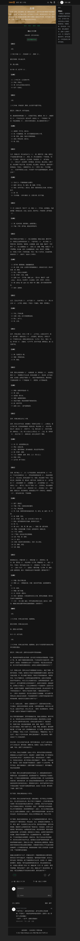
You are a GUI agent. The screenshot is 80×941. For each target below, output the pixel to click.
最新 (46, 903)
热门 (21, 2)
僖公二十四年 (42, 881)
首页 (17, 2)
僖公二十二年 (21, 881)
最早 (50, 903)
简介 (29, 25)
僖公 (38, 35)
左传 (35, 35)
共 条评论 (16, 903)
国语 (34, 25)
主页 (32, 35)
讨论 (24, 2)
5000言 (12, 2)
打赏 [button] (14, 875)
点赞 (29, 921)
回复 (33, 921)
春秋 (38, 25)
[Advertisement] (64, 72)
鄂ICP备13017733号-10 (40, 933)
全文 (25, 25)
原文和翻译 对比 (32, 39)
